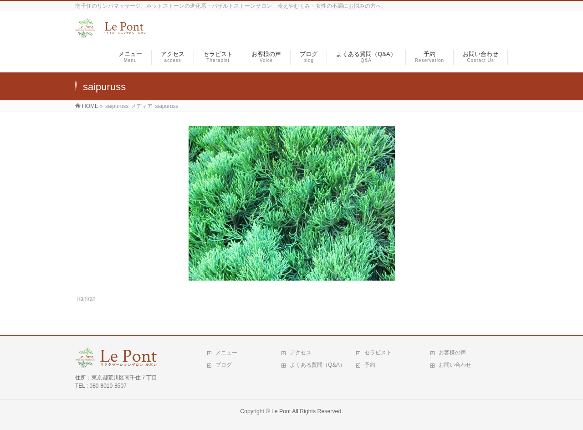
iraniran (86, 299)
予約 (369, 365)
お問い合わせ (455, 365)
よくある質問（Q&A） (317, 365)
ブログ (223, 365)
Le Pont (281, 411)
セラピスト (378, 352)
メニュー (226, 352)
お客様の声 (452, 352)
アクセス (301, 352)
